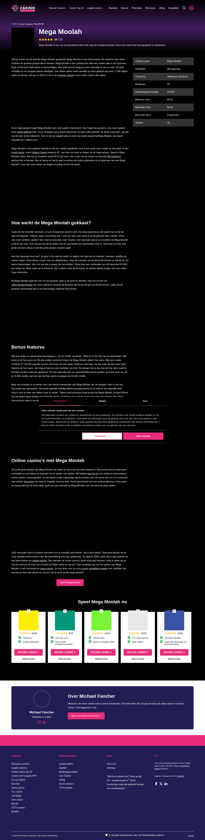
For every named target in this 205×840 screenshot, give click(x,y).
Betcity (14, 803)
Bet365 (15, 811)
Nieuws (124, 8)
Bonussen (150, 8)
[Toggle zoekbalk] (184, 8)
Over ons (111, 764)
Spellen (63, 768)
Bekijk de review (28, 659)
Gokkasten (29, 24)
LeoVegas (16, 796)
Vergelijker (173, 8)
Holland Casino (39, 152)
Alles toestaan (143, 436)
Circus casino (18, 780)
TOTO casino (18, 807)
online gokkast (24, 132)
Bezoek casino (27, 652)
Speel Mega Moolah (70, 582)
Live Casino (65, 776)
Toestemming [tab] (60, 401)
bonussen (29, 481)
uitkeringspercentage (22, 285)
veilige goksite (39, 560)
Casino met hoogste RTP (24, 776)
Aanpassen (102, 436)
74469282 (180, 776)
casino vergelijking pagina (95, 568)
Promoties (137, 8)
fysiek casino (17, 152)
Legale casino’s (96, 8)
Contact (191, 836)
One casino (17, 799)
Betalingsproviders (68, 772)
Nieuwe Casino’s (57, 8)
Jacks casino (17, 788)
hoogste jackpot (66, 75)
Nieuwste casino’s (20, 764)
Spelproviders (66, 764)
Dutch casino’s (66, 784)
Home (22, 24)
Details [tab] (102, 401)
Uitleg (162, 8)
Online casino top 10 (21, 772)
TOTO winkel (65, 788)
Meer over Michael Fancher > (86, 716)
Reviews (113, 8)
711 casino (16, 792)
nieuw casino (46, 568)
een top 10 (93, 473)
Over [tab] (145, 401)
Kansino (15, 784)
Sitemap (111, 768)
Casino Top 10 (76, 8)
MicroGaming (114, 156)
